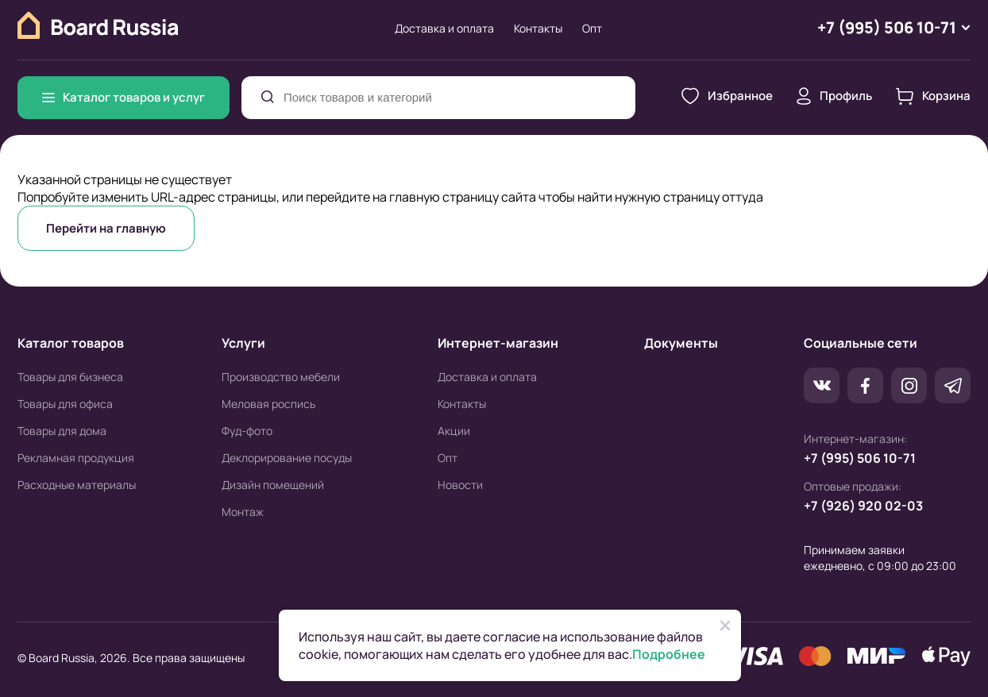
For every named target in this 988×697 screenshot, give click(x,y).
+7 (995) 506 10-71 (860, 458)
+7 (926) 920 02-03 (863, 505)
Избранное (727, 96)
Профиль (834, 96)
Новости (460, 484)
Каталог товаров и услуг (123, 97)
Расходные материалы (76, 484)
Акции (454, 430)
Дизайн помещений (273, 484)
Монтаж (243, 511)
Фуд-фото (247, 430)
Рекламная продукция (75, 457)
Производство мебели (281, 376)
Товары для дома (61, 430)
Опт (592, 28)
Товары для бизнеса (70, 376)
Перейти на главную (106, 228)
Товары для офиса (65, 403)
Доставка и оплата (444, 28)
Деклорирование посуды (287, 457)
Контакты (538, 28)
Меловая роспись (268, 403)
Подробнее (668, 654)
